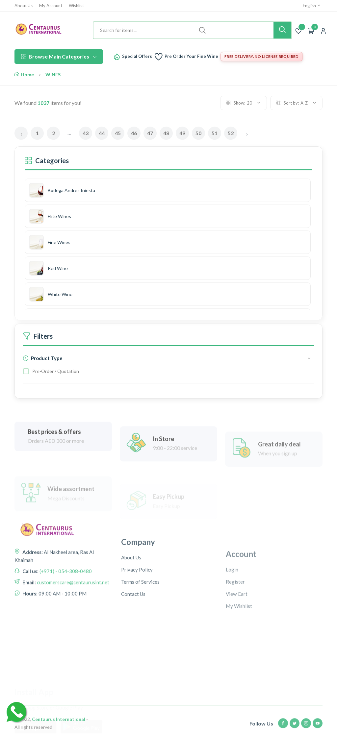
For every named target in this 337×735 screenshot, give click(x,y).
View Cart (236, 634)
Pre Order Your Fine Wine (191, 56)
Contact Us (133, 631)
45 (118, 133)
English (312, 5)
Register (235, 622)
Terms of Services (140, 619)
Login (232, 610)
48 (166, 133)
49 (182, 133)
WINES (53, 74)
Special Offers (137, 56)
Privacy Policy (137, 607)
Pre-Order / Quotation (55, 371)
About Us (23, 6)
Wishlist (76, 6)
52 (231, 133)
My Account (50, 6)
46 (134, 133)
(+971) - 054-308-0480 (65, 597)
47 (150, 133)
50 (198, 133)
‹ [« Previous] (21, 134)
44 (102, 133)
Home (24, 74)
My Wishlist (239, 646)
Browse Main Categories (58, 56)
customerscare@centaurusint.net (72, 609)
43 (86, 133)
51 (215, 133)
